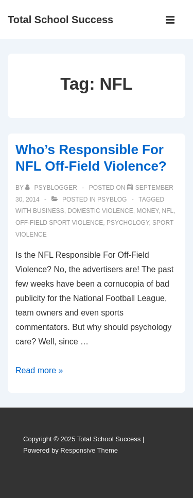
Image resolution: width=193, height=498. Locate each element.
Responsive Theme (89, 450)
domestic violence (100, 210)
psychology (128, 222)
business (48, 210)
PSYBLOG (112, 199)
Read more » (39, 370)
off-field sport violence (59, 222)
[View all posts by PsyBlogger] (52, 187)
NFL (168, 210)
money (147, 210)
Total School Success (60, 19)
